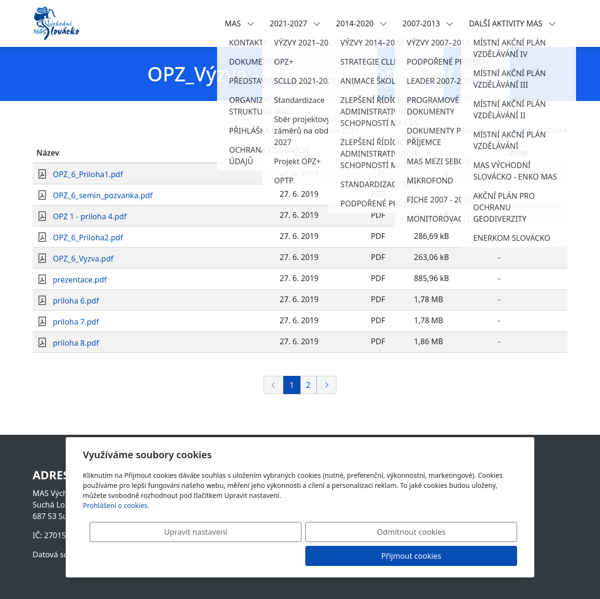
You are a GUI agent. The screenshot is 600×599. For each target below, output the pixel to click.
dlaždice (517, 129)
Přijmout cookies (471, 556)
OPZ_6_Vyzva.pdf (83, 258)
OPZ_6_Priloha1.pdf (88, 174)
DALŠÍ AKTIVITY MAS (512, 23)
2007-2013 (428, 23)
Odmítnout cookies (375, 556)
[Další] (326, 385)
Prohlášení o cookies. (116, 529)
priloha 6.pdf (76, 300)
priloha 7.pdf (76, 321)
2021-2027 (295, 23)
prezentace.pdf (79, 279)
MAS (239, 23)
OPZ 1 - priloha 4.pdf (90, 216)
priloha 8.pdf (76, 343)
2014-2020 (361, 23)
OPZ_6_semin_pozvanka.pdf (102, 195)
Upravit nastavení (279, 556)
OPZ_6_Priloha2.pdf (88, 237)
